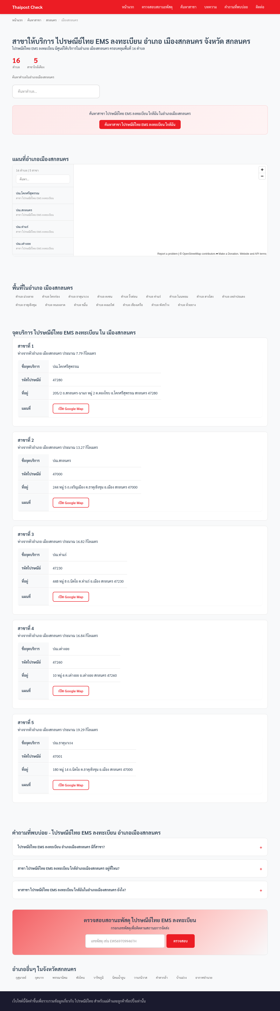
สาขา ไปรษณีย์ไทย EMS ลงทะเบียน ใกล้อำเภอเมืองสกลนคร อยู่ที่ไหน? (68, 868)
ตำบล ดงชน (104, 296)
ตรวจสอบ (180, 941)
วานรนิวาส (140, 977)
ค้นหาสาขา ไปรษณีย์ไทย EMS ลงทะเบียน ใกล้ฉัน (140, 124)
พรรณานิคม (59, 977)
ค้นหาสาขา (188, 7)
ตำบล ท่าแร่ (153, 296)
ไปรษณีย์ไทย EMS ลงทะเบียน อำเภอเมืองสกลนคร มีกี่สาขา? (61, 847)
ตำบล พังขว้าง (160, 305)
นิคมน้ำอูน (118, 977)
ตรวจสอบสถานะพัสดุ (157, 7)
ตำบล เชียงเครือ (133, 305)
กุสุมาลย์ (21, 977)
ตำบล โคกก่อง (51, 296)
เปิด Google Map (70, 408)
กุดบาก (39, 977)
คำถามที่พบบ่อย (236, 7)
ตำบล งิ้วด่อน (129, 296)
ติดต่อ (260, 7)
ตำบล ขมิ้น (81, 305)
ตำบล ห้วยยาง (187, 305)
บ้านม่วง (182, 977)
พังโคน (80, 977)
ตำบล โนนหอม (179, 296)
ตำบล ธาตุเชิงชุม (26, 305)
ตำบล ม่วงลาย (24, 296)
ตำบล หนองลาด (55, 305)
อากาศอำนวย (203, 977)
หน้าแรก (128, 7)
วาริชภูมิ (98, 977)
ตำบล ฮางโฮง (205, 296)
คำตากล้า (162, 977)
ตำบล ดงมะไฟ (105, 305)
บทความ (210, 7)
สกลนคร (51, 20)
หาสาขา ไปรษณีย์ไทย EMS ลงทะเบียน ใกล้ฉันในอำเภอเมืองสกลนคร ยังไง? (72, 890)
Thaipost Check (27, 7)
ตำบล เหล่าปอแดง (233, 296)
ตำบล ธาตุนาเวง (78, 296)
